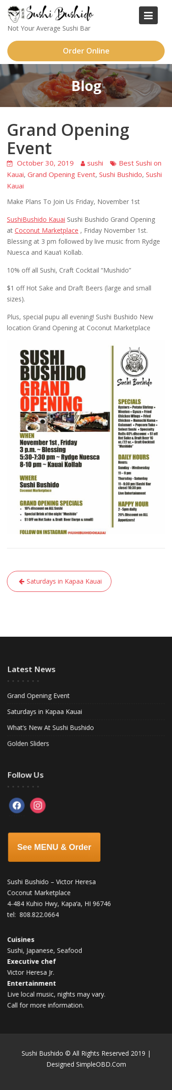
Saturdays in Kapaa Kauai (64, 581)
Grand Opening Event (61, 174)
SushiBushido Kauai (36, 219)
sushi (95, 162)
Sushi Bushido (120, 174)
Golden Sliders (29, 743)
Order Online (86, 51)
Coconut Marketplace (46, 230)
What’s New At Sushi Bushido (51, 727)
